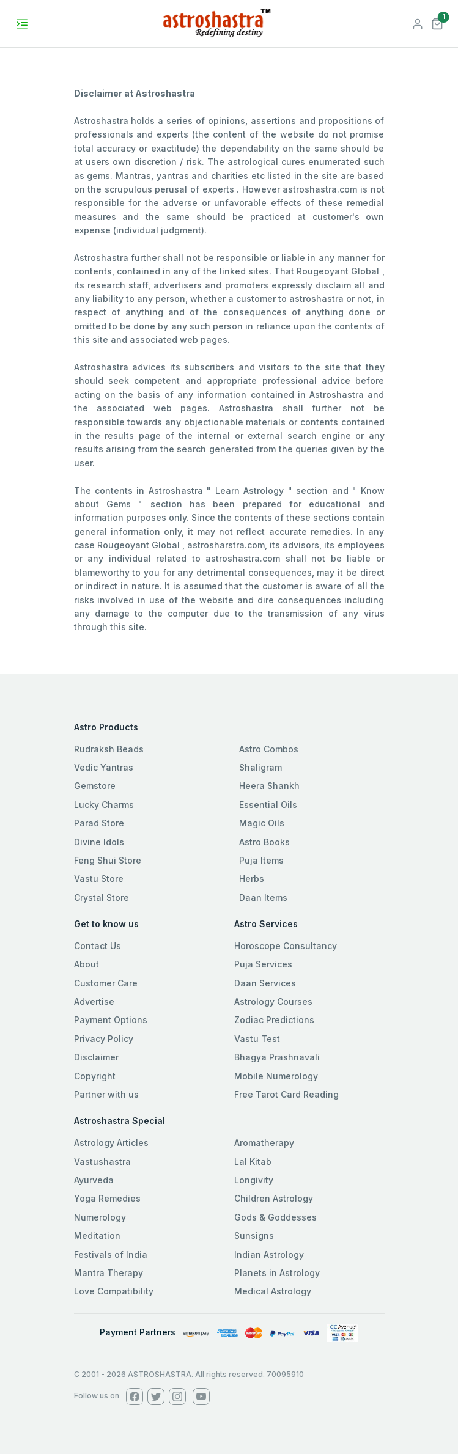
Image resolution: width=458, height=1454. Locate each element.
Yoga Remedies (107, 1198)
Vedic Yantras (103, 767)
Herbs (251, 878)
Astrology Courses (273, 1001)
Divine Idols (99, 842)
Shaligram (260, 767)
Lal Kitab (252, 1161)
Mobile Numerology (276, 1076)
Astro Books (264, 842)
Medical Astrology (272, 1291)
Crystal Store (101, 897)
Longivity (253, 1180)
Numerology (100, 1217)
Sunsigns (254, 1235)
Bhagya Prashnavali (277, 1057)
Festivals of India (110, 1254)
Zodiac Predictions (274, 1020)
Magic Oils (261, 823)
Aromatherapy (264, 1142)
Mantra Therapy (108, 1273)
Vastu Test (257, 1039)
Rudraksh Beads (109, 749)
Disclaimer (96, 1057)
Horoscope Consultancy (285, 946)
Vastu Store (99, 878)
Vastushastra (102, 1161)
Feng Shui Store (107, 860)
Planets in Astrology (277, 1273)
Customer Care (106, 983)
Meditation (97, 1235)
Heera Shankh (269, 785)
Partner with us (106, 1094)
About (86, 964)
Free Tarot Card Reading (286, 1094)
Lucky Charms (104, 804)
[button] (437, 22)
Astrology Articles (111, 1142)
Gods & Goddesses (275, 1217)
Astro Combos (268, 749)
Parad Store (99, 823)
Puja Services (263, 964)
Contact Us (97, 946)
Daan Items (263, 897)
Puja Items (261, 860)
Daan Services (265, 983)
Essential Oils (268, 804)
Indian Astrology (269, 1254)
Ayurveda (94, 1180)
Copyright (95, 1076)
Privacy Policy (103, 1039)
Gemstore (95, 785)
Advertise (94, 1001)
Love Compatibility (113, 1291)
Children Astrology (273, 1198)
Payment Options (110, 1020)
